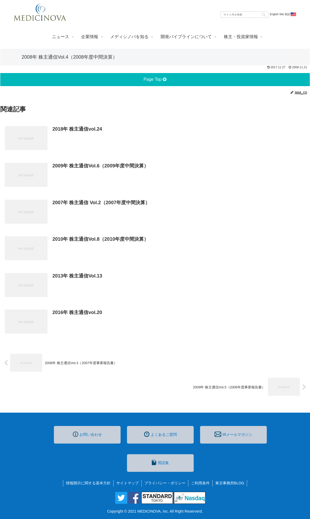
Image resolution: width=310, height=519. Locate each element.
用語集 (160, 462)
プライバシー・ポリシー (164, 483)
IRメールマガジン (233, 434)
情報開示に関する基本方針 (88, 483)
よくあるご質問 (160, 434)
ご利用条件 (200, 483)
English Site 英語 (283, 14)
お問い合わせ (87, 434)
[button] (264, 14)
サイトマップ (127, 483)
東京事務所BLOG (229, 483)
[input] (244, 14)
